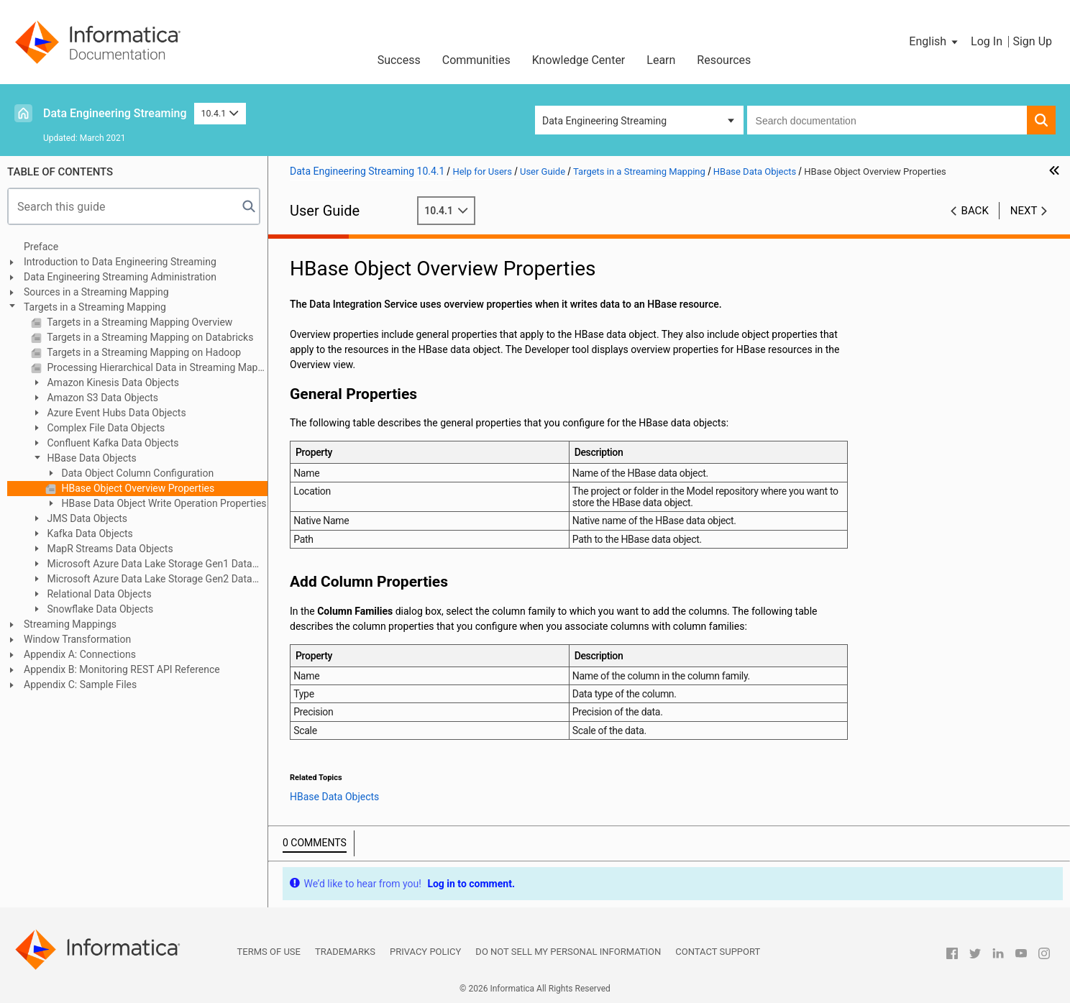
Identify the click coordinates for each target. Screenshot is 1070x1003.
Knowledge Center (579, 60)
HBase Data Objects (91, 458)
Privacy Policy (425, 951)
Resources (724, 60)
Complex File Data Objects (105, 428)
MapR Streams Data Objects (109, 548)
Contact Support (717, 951)
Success (399, 60)
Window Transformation (77, 639)
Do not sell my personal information (568, 951)
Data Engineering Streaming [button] (604, 121)
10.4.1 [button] (220, 113)
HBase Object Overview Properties (136, 488)
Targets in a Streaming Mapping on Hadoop (143, 352)
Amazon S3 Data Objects (101, 397)
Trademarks (345, 951)
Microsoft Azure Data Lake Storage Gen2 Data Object (141, 580)
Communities (476, 60)
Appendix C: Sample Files (80, 684)
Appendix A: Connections (80, 654)
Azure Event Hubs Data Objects (115, 412)
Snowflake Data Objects (99, 609)
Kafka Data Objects (89, 533)
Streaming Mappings (70, 624)
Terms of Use (269, 951)
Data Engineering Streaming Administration (120, 277)
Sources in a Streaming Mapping (96, 292)
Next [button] (1024, 210)
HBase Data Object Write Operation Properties (163, 503)
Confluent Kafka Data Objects (112, 443)
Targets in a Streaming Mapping (95, 307)
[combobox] (887, 120)
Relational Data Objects (98, 594)
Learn (660, 60)
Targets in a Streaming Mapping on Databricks (149, 337)
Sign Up (1032, 41)
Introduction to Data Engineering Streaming (120, 261)
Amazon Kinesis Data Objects (112, 382)
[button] (934, 42)
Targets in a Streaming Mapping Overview (138, 322)
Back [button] (975, 210)
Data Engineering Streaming (115, 113)
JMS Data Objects (86, 518)
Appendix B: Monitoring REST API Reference (122, 669)
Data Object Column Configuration (136, 473)
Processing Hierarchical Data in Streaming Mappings (156, 367)
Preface (41, 246)
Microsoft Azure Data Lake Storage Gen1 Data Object (141, 565)
